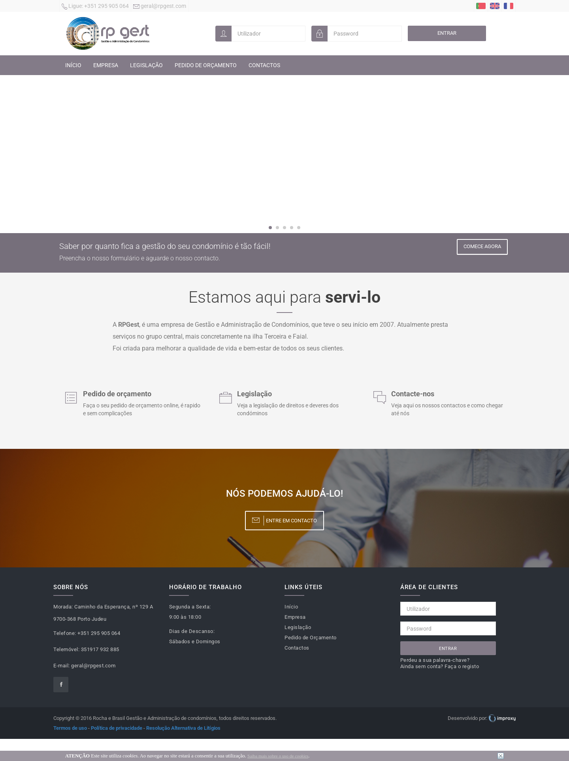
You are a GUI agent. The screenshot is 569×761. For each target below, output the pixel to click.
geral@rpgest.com (159, 6)
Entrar (446, 33)
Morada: (63, 607)
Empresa (105, 65)
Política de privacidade (116, 728)
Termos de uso (70, 728)
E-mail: (61, 666)
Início (73, 65)
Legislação (146, 65)
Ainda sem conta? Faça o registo (439, 666)
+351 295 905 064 (95, 6)
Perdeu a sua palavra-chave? (435, 660)
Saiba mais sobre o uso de (277, 755)
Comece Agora (482, 247)
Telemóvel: (66, 649)
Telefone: (64, 633)
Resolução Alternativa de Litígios (183, 728)
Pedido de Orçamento (206, 65)
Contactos (264, 65)
